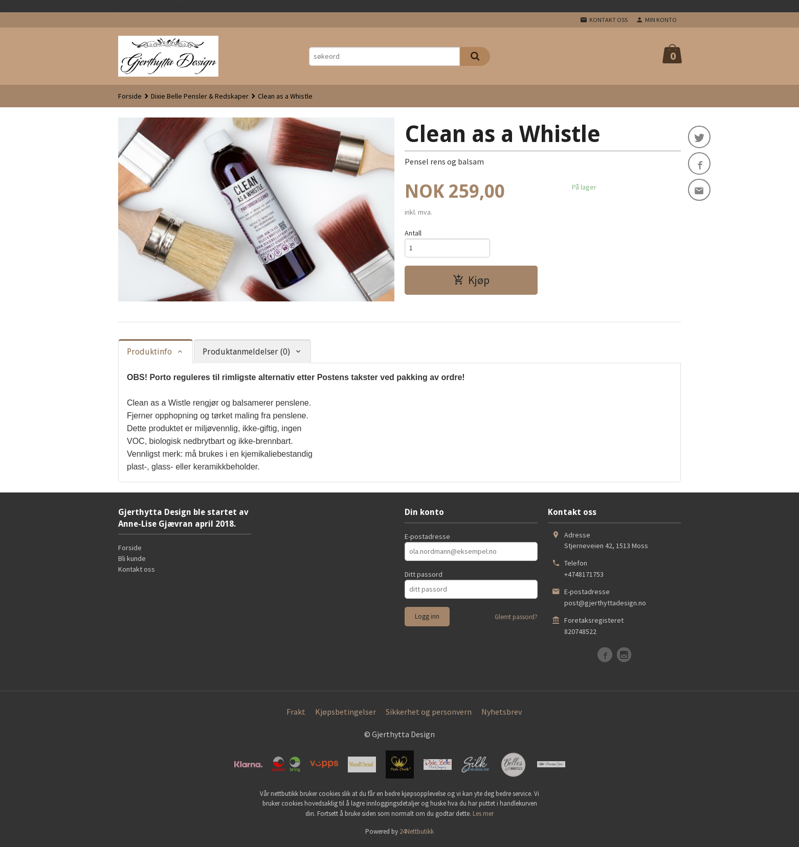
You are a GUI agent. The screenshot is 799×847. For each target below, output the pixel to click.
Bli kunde (132, 558)
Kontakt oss (136, 569)
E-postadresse (427, 536)
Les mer (483, 813)
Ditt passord (423, 574)
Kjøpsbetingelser (345, 712)
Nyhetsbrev (501, 712)
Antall (413, 233)
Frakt (295, 712)
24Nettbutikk (417, 831)
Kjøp (471, 280)
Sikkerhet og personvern (429, 712)
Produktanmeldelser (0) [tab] (246, 352)
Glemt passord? (516, 617)
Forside (130, 96)
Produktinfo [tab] (149, 352)
